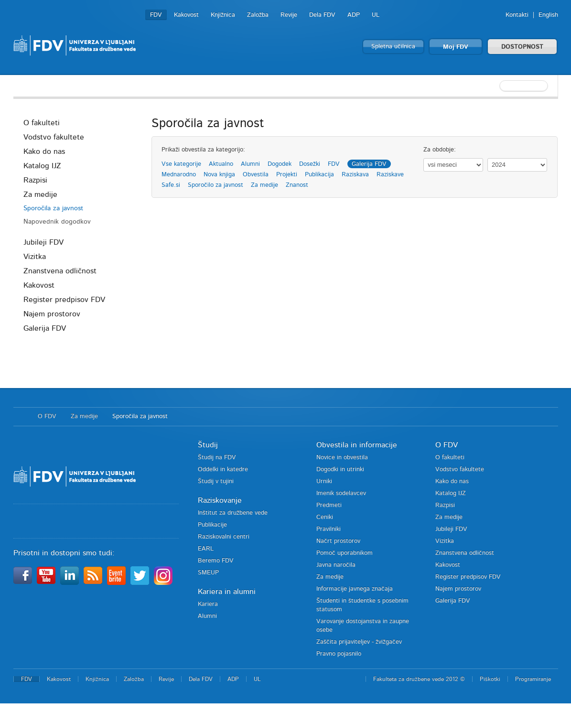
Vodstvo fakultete (53, 137)
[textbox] (496, 86)
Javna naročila (336, 565)
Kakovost (186, 15)
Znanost (297, 185)
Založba (258, 15)
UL (375, 15)
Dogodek (279, 164)
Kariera (208, 604)
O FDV (47, 416)
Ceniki (324, 517)
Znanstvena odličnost (60, 271)
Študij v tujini (216, 481)
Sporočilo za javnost (215, 185)
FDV (156, 15)
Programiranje (533, 679)
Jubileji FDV (43, 242)
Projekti (286, 175)
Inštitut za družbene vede (233, 513)
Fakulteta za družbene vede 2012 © (419, 679)
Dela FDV (322, 15)
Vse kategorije (181, 164)
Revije (288, 15)
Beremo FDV (216, 561)
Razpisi (35, 180)
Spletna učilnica (393, 46)
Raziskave (390, 175)
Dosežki (309, 164)
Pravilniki (328, 529)
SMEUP (208, 573)
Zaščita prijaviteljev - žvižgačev (359, 642)
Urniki (324, 481)
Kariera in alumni (227, 591)
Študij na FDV (217, 457)
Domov (20, 417)
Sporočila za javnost (53, 208)
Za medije (40, 194)
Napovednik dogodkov (57, 221)
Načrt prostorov (338, 541)
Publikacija (319, 175)
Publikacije (212, 525)
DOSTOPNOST (522, 47)
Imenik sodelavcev (341, 493)
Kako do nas (44, 151)
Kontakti (517, 15)
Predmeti (329, 505)
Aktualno (221, 164)
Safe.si (171, 185)
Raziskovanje (220, 500)
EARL (206, 549)
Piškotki (490, 679)
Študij (208, 445)
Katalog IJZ (42, 166)
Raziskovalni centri (223, 537)
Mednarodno (179, 175)
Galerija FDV (44, 328)
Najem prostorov (51, 314)
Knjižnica (223, 15)
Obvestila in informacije (356, 445)
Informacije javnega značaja (354, 589)
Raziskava (355, 175)
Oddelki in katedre (223, 469)
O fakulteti (41, 123)
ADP (353, 15)
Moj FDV (455, 47)
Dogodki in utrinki (340, 469)
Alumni (250, 164)
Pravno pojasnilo (338, 654)
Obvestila (256, 175)
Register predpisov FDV (64, 299)
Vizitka (34, 256)
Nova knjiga (219, 175)
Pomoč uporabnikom (344, 553)
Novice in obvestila (342, 457)
